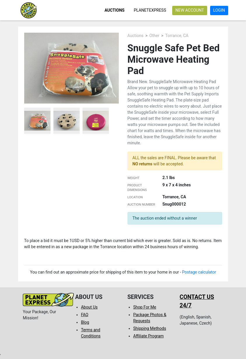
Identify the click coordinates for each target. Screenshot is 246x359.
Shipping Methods (149, 328)
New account (189, 10)
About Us (89, 307)
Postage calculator (199, 272)
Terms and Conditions (90, 333)
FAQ (84, 314)
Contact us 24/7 (197, 301)
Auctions (114, 10)
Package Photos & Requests (149, 317)
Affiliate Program (148, 336)
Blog (85, 322)
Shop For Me (144, 307)
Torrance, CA (176, 35)
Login (219, 10)
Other (154, 35)
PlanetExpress (150, 10)
